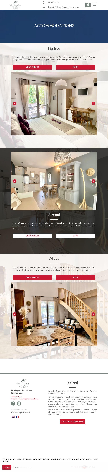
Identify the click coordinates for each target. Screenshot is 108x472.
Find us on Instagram (72, 421)
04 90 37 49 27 (54, 2)
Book (75, 66)
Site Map (24, 409)
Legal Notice (15, 409)
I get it (7, 467)
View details (32, 66)
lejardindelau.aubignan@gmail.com (63, 7)
